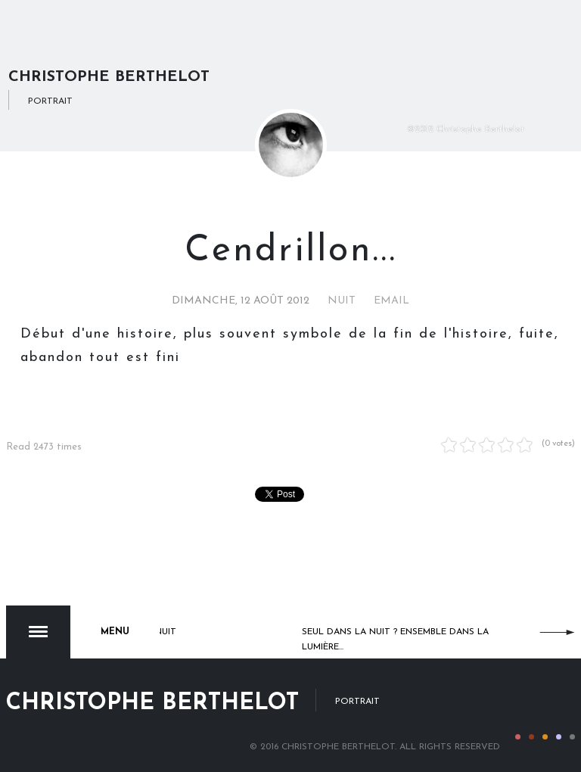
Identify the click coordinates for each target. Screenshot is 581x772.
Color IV (558, 736)
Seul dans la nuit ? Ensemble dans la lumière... (395, 639)
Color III (545, 736)
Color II (531, 736)
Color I (517, 736)
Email (391, 301)
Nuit (342, 301)
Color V (572, 736)
